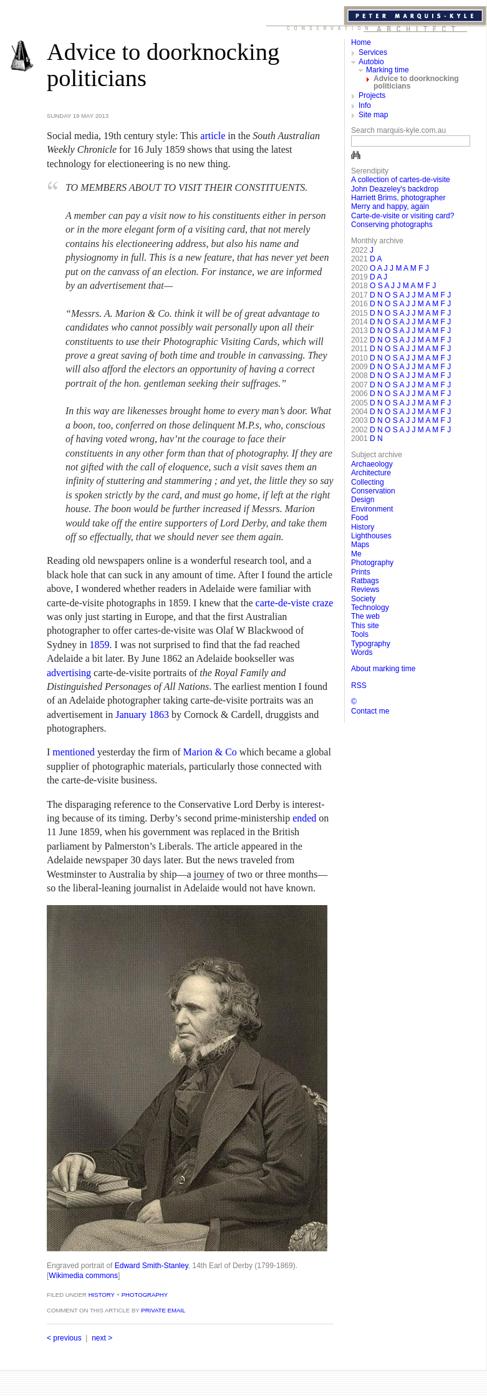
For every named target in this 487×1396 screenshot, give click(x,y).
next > (102, 1338)
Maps (360, 544)
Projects (372, 95)
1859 (99, 644)
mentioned (73, 752)
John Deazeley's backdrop (394, 189)
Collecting (367, 482)
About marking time (383, 668)
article (212, 135)
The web (365, 616)
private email (163, 1310)
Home (361, 42)
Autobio (371, 61)
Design (362, 499)
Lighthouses (371, 535)
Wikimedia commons (83, 1275)
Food (359, 517)
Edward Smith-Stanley (151, 1265)
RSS (359, 685)
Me (356, 554)
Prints (360, 572)
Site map (373, 114)
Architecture (371, 472)
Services (373, 52)
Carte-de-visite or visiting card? (402, 215)
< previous (64, 1338)
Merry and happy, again (390, 206)
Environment (372, 509)
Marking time (387, 69)
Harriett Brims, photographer (398, 197)
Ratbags (365, 580)
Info (365, 105)
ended (304, 818)
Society (363, 598)
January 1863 (142, 714)
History (101, 1294)
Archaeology (372, 464)
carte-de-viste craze (295, 603)
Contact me (370, 711)
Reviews (365, 589)
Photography (145, 1294)
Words (361, 652)
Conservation (373, 491)
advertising (69, 672)
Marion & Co (210, 752)
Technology (370, 607)
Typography (370, 643)
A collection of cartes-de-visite (400, 179)
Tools (360, 634)
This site (365, 625)
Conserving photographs (392, 224)
